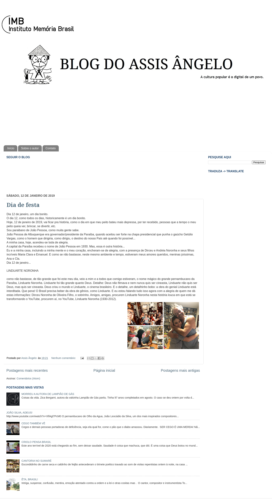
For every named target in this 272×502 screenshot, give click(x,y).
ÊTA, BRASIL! (30, 479)
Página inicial (104, 370)
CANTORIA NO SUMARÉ (36, 460)
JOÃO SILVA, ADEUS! (19, 412)
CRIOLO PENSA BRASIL (36, 442)
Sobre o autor (30, 148)
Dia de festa (23, 205)
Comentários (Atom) (28, 378)
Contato (50, 148)
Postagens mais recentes (27, 370)
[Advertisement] (136, 114)
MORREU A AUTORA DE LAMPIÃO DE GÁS (48, 394)
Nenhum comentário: (64, 358)
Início (10, 148)
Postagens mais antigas (180, 370)
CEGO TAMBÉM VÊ (33, 423)
